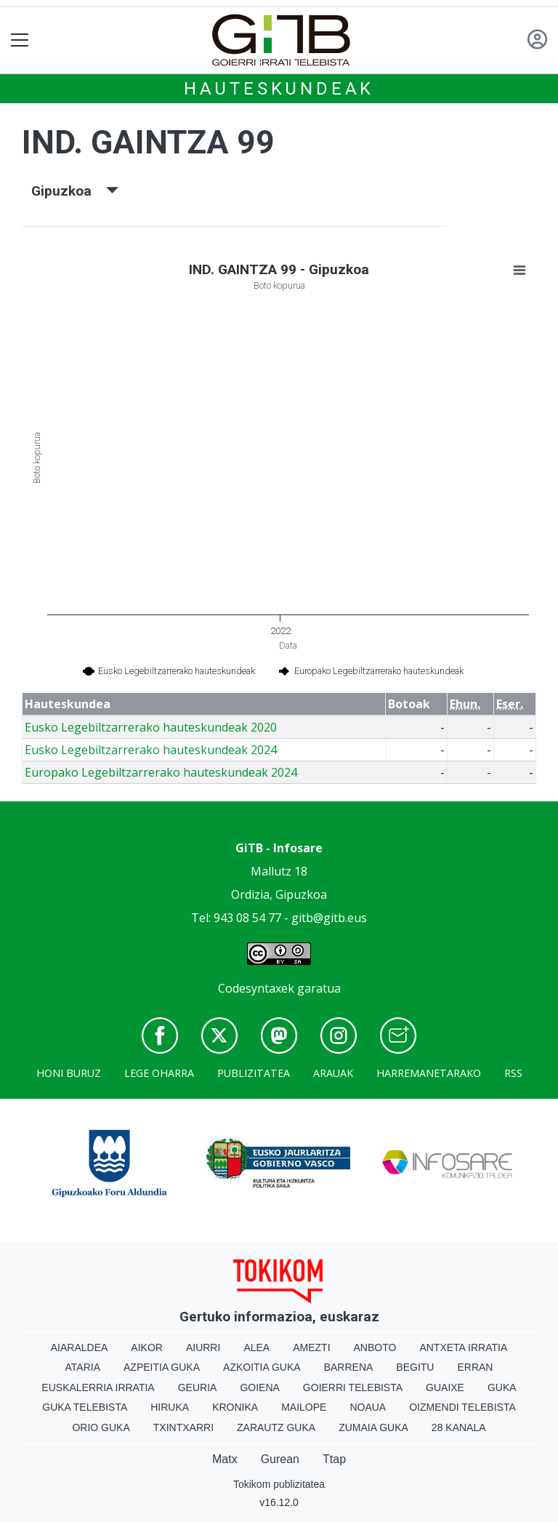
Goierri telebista (353, 1387)
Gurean (280, 1459)
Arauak (333, 1073)
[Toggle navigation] (20, 40)
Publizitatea (253, 1073)
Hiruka (169, 1407)
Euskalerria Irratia (97, 1387)
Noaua (367, 1407)
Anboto (375, 1347)
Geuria (197, 1387)
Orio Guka (100, 1427)
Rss (513, 1073)
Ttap (334, 1459)
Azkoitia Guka (262, 1367)
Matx (225, 1459)
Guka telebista (84, 1407)
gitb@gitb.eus (329, 918)
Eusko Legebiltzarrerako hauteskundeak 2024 (151, 750)
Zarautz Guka (276, 1427)
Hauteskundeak (279, 89)
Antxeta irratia (463, 1347)
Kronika (235, 1407)
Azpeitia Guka (162, 1367)
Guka (502, 1387)
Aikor (147, 1347)
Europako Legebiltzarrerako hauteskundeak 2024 (161, 772)
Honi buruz (68, 1073)
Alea (256, 1347)
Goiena (259, 1387)
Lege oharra (159, 1073)
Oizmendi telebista (462, 1407)
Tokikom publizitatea (279, 1484)
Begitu (415, 1367)
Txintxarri (183, 1427)
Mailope (303, 1407)
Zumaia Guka (373, 1427)
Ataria (83, 1367)
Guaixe (445, 1387)
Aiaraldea (79, 1347)
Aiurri (203, 1347)
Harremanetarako (428, 1073)
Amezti (311, 1347)
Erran (475, 1367)
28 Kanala (459, 1427)
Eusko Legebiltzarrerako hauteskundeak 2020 (151, 727)
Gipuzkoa (74, 191)
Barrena (348, 1367)
